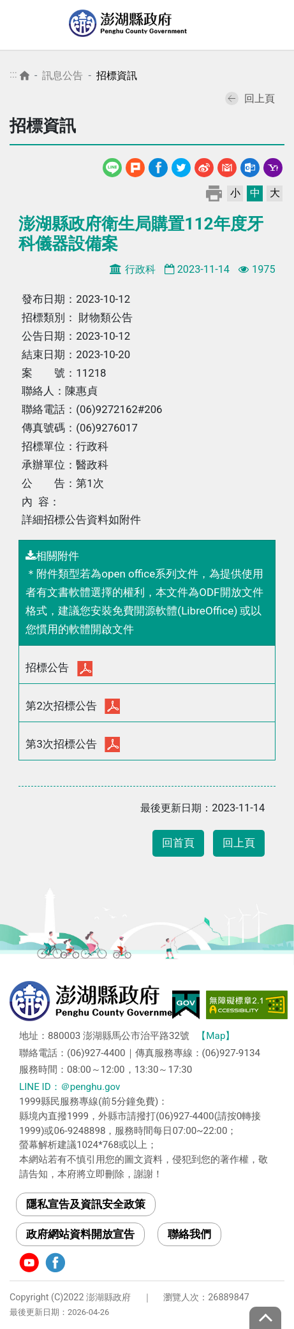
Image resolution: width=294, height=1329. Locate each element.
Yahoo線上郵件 (273, 165)
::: (13, 74)
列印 (214, 193)
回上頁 (250, 98)
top (265, 1318)
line (114, 165)
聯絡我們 (189, 1234)
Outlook (250, 165)
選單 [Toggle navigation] (271, 25)
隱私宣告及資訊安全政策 (85, 1204)
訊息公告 (62, 75)
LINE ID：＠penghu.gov (69, 1087)
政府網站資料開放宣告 (80, 1234)
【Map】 (215, 1036)
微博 (204, 165)
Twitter (181, 165)
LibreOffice (207, 610)
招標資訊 (116, 75)
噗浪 (135, 165)
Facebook (158, 165)
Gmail (227, 165)
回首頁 (178, 843)
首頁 (24, 75)
